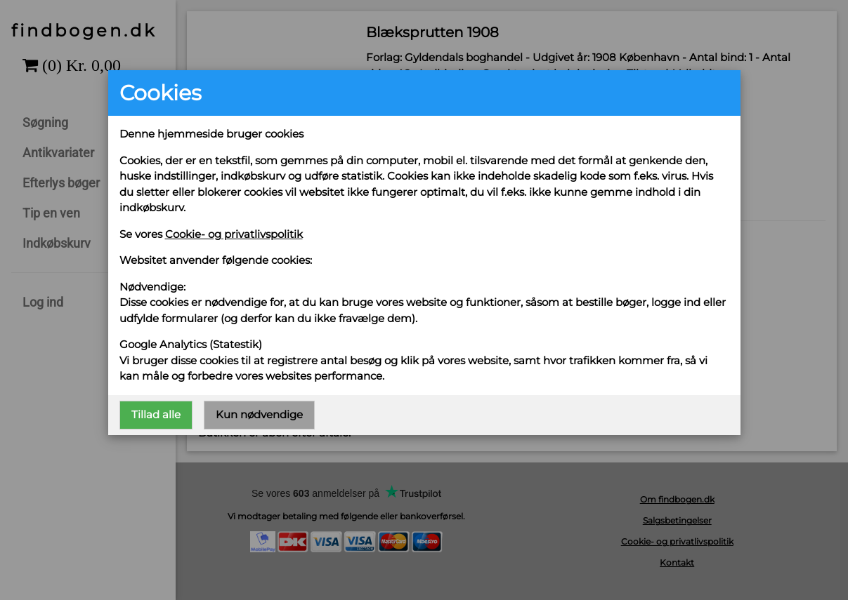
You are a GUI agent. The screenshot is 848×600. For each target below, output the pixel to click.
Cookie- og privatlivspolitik (234, 234)
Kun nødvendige (259, 414)
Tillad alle (156, 414)
